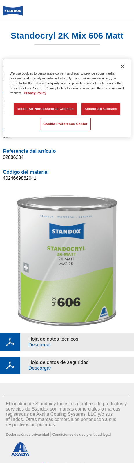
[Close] (122, 66)
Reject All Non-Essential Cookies (45, 108)
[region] (67, 98)
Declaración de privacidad (27, 435)
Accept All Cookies (100, 108)
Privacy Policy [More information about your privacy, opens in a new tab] (35, 93)
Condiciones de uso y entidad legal (81, 435)
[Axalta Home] (13, 13)
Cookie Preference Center (65, 124)
